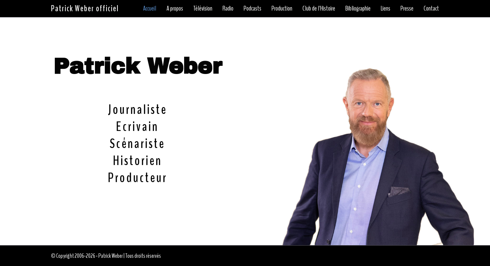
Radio (228, 8)
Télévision (202, 8)
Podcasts (252, 8)
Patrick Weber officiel (85, 8)
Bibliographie (358, 8)
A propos (174, 8)
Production (282, 8)
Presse (407, 8)
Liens (385, 8)
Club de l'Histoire (319, 8)
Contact (431, 8)
